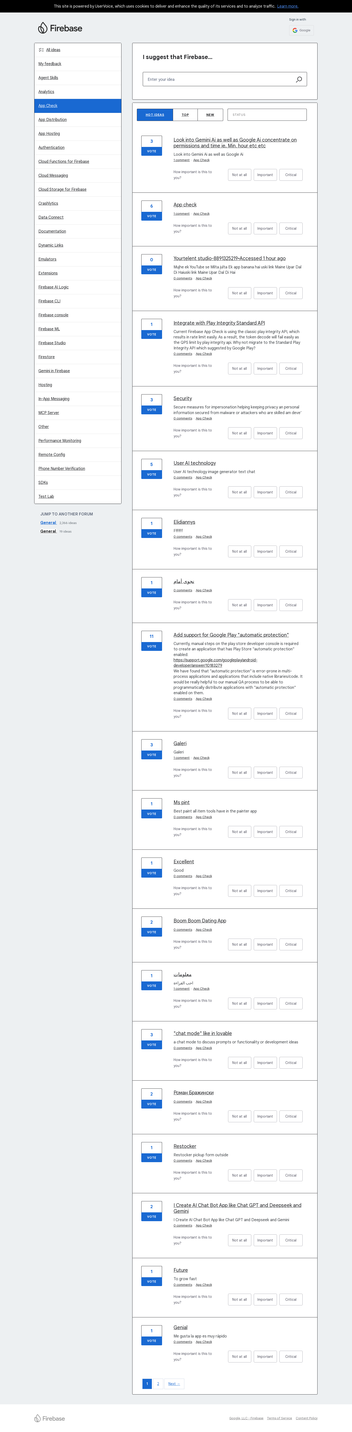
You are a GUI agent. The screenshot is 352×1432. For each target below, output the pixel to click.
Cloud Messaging (53, 175)
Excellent (184, 862)
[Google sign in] (301, 30)
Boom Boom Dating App (200, 921)
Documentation (52, 231)
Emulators (47, 259)
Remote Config (51, 454)
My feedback (49, 63)
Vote (151, 151)
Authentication (51, 147)
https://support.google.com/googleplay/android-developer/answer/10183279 (215, 663)
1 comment (182, 160)
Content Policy (307, 1418)
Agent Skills (48, 77)
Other (43, 426)
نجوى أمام (184, 581)
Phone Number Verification (61, 468)
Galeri (180, 743)
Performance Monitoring (59, 440)
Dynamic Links (50, 245)
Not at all (241, 177)
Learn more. (287, 6)
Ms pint (182, 803)
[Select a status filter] (267, 115)
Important (267, 177)
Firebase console (53, 315)
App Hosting (49, 133)
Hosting (45, 384)
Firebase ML (49, 329)
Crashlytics (48, 203)
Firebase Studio (52, 343)
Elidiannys (184, 522)
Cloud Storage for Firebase (62, 189)
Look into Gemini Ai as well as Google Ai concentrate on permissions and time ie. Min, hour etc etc (235, 143)
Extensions (48, 273)
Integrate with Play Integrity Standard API (219, 323)
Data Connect (51, 217)
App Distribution (52, 119)
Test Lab (46, 496)
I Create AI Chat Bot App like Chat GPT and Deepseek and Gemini (237, 1208)
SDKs (43, 482)
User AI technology (195, 463)
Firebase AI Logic (53, 287)
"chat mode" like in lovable (203, 1033)
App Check (47, 105)
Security (183, 398)
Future (181, 1270)
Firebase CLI (49, 301)
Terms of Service (279, 1418)
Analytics (46, 91)
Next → (174, 1384)
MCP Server (48, 412)
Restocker (185, 1146)
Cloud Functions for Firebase (63, 161)
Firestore (46, 357)
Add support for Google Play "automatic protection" (231, 635)
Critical (294, 177)
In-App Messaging (53, 398)
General (48, 522)
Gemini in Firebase (54, 371)
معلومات (183, 974)
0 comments (183, 278)
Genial (180, 1328)
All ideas (53, 50)
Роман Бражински (194, 1093)
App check (185, 205)
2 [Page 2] (158, 1384)
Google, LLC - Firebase (246, 1418)
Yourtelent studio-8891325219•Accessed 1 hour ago (230, 258)
